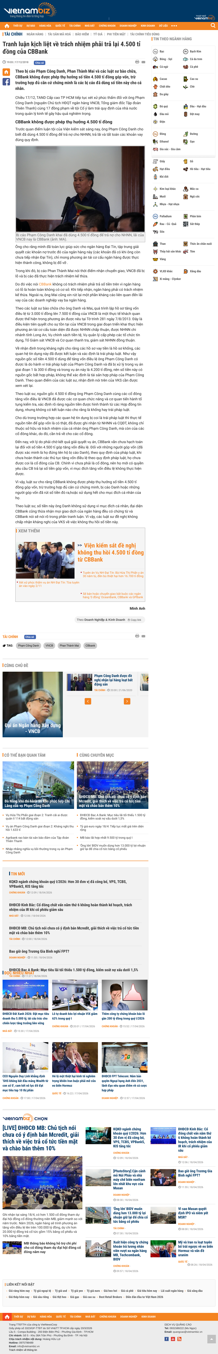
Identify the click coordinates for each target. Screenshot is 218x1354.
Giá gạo (74, 1297)
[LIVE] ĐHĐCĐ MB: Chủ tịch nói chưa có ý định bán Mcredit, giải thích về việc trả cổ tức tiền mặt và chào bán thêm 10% (41, 1138)
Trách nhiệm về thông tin (23, 1349)
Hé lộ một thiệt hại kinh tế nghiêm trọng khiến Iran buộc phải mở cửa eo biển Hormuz (74, 1081)
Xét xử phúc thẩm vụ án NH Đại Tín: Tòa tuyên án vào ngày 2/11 (49, 584)
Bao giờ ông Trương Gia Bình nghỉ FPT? (39, 951)
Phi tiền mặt (116, 34)
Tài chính (13, 34)
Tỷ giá (97, 34)
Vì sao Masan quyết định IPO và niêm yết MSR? (193, 1213)
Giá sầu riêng (41, 1297)
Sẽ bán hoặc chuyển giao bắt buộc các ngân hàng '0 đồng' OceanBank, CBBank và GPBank (113, 595)
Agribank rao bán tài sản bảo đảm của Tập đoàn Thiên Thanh (37, 839)
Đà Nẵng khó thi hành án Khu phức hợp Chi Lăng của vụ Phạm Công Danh (37, 803)
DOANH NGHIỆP (128, 25)
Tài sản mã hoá (59, 34)
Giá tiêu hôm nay (147, 1290)
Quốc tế (56, 1093)
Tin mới (18, 873)
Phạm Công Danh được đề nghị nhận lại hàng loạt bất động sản (113, 680)
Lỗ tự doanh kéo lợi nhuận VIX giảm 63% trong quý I (75, 1016)
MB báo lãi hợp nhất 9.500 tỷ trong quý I (106, 838)
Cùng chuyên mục (97, 755)
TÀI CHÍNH (74, 25)
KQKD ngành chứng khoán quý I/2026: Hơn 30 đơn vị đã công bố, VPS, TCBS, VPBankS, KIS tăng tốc (68, 884)
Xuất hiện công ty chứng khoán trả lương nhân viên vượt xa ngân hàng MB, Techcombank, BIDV (130, 1251)
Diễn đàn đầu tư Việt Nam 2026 (144, 1297)
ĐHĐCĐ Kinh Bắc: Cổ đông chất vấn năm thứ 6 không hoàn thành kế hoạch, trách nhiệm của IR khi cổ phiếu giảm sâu (70, 907)
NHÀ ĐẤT (90, 25)
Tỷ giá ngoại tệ (42, 1290)
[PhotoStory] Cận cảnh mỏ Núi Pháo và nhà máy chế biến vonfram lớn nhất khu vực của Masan (129, 1179)
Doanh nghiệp (17, 957)
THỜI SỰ (17, 25)
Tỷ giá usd (61, 1290)
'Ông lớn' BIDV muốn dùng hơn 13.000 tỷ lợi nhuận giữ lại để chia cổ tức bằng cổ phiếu (113, 847)
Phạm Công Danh (28, 645)
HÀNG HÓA (45, 25)
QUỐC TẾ (60, 25)
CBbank (90, 645)
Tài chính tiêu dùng (144, 34)
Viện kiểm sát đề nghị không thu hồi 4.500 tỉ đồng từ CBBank (111, 552)
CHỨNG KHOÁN (107, 25)
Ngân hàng (35, 34)
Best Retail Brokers (110, 1297)
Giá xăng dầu (194, 1290)
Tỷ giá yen (77, 1290)
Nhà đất (14, 915)
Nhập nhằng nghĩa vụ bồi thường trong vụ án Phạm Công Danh (39, 850)
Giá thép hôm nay (19, 1297)
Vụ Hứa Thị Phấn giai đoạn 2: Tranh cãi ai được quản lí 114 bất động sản (36, 817)
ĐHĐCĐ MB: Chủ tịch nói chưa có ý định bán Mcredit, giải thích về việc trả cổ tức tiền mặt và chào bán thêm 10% (112, 801)
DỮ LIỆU (163, 25)
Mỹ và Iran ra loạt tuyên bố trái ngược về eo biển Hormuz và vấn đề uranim (195, 1248)
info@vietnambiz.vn (28, 1346)
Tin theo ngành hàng (172, 39)
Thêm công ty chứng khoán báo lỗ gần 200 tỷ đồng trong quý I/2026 (123, 1016)
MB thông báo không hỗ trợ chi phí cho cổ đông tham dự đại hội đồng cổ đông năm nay (52, 1247)
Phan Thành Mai (69, 645)
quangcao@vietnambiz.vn (187, 1331)
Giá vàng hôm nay (19, 1290)
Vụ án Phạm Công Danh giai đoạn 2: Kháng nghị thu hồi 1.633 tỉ (40, 828)
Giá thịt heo (59, 1297)
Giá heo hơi (110, 1290)
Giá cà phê (127, 1290)
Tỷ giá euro (93, 1290)
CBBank (45, 284)
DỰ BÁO (31, 25)
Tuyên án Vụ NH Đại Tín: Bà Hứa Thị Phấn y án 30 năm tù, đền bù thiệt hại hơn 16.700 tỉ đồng (113, 574)
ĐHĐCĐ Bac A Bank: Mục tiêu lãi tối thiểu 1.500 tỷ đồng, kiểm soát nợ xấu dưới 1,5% (112, 817)
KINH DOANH (148, 25)
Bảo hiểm (82, 34)
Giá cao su (89, 1297)
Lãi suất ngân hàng (172, 1290)
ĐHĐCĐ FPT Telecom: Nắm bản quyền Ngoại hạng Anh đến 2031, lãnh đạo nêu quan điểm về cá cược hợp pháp (124, 1083)
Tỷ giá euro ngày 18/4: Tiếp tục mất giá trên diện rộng (112, 828)
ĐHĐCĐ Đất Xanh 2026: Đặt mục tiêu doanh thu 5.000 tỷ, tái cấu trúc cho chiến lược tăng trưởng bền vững (26, 1018)
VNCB (49, 645)
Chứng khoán (17, 892)
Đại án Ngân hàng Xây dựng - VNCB (33, 728)
